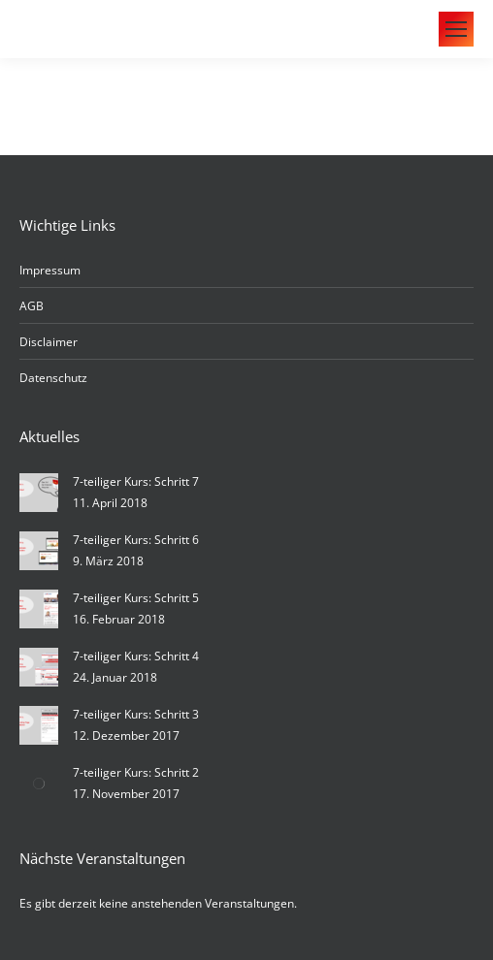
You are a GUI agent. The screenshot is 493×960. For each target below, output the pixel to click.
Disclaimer (48, 342)
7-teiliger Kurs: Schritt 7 (136, 481)
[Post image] (38, 492)
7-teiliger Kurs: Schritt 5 (136, 598)
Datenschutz (53, 377)
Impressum (50, 270)
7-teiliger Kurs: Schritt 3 (136, 714)
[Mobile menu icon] (456, 29)
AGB (31, 306)
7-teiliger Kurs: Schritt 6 (136, 539)
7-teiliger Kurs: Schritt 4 (136, 656)
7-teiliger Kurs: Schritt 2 (136, 772)
